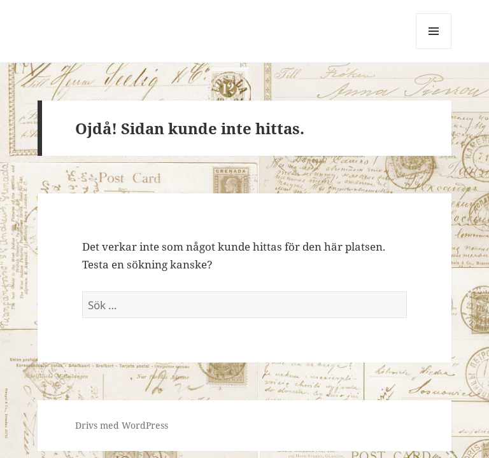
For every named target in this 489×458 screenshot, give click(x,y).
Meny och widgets (433, 48)
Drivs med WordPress (121, 425)
